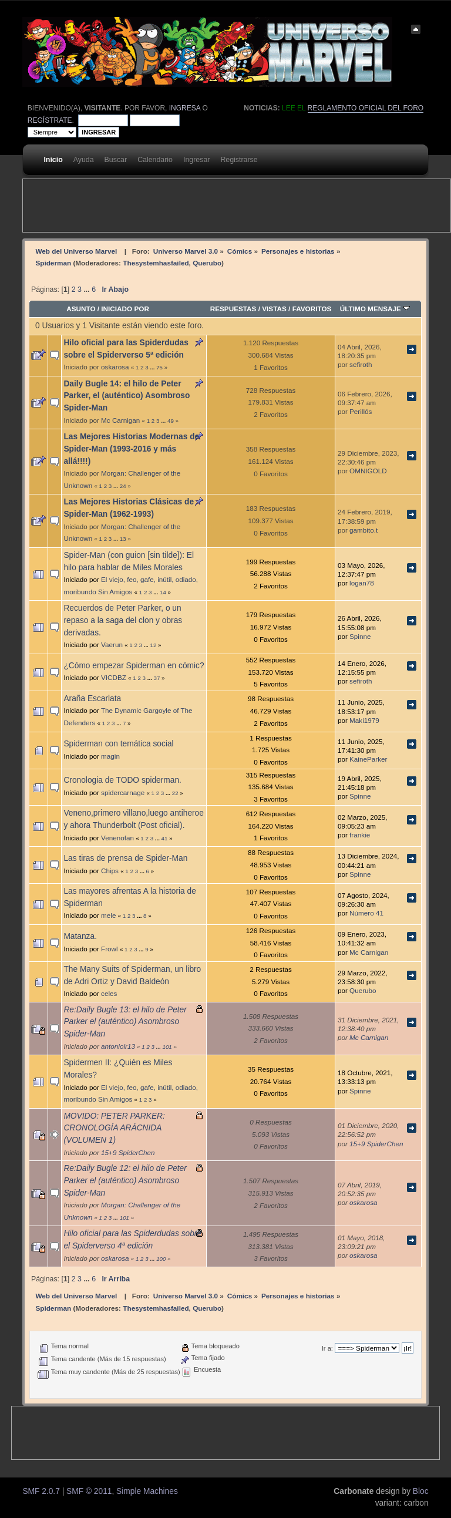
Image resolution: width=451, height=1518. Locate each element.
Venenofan (117, 838)
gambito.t (363, 530)
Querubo (207, 263)
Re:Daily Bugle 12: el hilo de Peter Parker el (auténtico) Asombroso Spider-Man (124, 1180)
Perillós (360, 411)
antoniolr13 (118, 1046)
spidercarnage (122, 792)
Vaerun (112, 644)
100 (161, 1259)
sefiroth (360, 364)
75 (159, 367)
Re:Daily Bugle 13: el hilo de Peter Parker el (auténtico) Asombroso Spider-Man (124, 1021)
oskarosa (115, 367)
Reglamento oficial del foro (366, 108)
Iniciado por (125, 308)
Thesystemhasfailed (156, 263)
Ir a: (327, 1348)
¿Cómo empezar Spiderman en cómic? (133, 665)
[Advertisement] (236, 205)
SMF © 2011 (89, 1491)
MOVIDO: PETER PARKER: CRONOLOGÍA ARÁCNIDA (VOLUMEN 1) (113, 1128)
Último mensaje (375, 308)
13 (123, 539)
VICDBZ (113, 677)
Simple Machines (147, 1491)
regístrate (50, 120)
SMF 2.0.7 (40, 1491)
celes (109, 993)
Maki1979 (364, 720)
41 (164, 838)
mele (108, 915)
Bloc (421, 1491)
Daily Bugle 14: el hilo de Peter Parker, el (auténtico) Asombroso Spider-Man (126, 395)
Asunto (80, 308)
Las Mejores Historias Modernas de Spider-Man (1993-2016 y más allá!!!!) (131, 448)
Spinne (360, 636)
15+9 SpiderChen (127, 1152)
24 (123, 486)
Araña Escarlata (92, 698)
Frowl (109, 948)
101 (167, 1047)
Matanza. (80, 936)
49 (170, 421)
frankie (359, 835)
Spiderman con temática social (118, 743)
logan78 (361, 583)
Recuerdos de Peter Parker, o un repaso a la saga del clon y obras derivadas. (122, 620)
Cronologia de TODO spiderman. (122, 780)
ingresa (184, 108)
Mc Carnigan (120, 420)
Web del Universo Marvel (76, 251)
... (87, 289)
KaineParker (368, 759)
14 (163, 592)
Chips (110, 870)
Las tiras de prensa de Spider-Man (125, 858)
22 (175, 793)
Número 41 (366, 913)
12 (153, 645)
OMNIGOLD (368, 470)
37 (157, 678)
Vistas (274, 308)
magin (110, 756)
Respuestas (233, 308)
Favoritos (312, 308)
